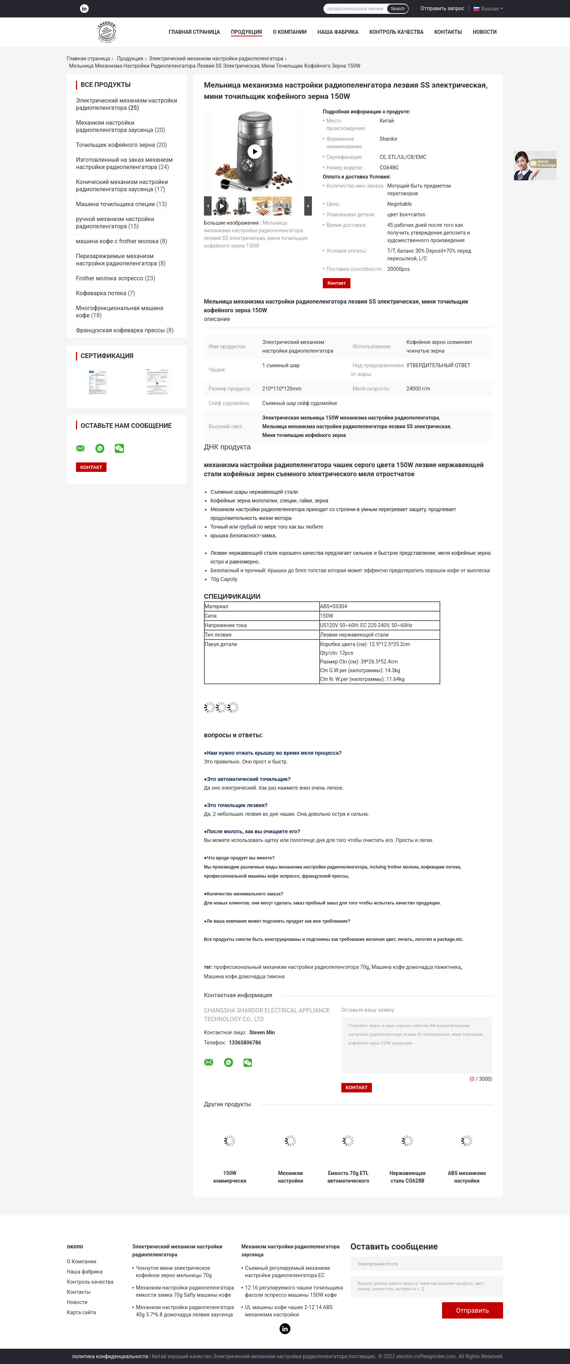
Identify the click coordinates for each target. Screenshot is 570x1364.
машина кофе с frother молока (117, 241)
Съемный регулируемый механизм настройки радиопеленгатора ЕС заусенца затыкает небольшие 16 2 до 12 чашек (291, 1272)
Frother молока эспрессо (109, 278)
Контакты (448, 32)
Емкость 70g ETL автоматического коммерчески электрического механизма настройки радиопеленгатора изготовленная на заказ (348, 1177)
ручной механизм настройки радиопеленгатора (115, 223)
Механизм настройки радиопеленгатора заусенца (114, 126)
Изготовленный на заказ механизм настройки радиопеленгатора (124, 163)
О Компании (290, 32)
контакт (337, 283)
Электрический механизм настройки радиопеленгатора (216, 58)
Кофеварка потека (101, 293)
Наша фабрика (337, 32)
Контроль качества (396, 32)
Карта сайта (81, 1312)
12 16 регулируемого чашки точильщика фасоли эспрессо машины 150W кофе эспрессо (294, 1292)
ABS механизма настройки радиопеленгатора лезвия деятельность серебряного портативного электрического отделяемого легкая (467, 1177)
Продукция (246, 32)
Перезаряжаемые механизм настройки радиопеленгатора (116, 260)
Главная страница (194, 32)
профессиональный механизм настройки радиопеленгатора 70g (291, 967)
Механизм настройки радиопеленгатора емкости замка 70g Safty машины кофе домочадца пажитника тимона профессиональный (290, 1177)
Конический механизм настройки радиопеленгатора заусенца (122, 185)
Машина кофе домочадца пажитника (416, 967)
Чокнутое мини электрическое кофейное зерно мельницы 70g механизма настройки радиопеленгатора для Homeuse (175, 1272)
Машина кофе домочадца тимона (244, 976)
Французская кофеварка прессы (120, 330)
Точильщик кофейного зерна (115, 144)
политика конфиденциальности (110, 1356)
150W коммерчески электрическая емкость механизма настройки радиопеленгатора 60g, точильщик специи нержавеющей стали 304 (230, 1177)
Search (398, 8)
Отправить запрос (442, 8)
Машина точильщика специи (115, 204)
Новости (485, 32)
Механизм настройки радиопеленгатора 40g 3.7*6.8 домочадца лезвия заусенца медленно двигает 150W (185, 1312)
